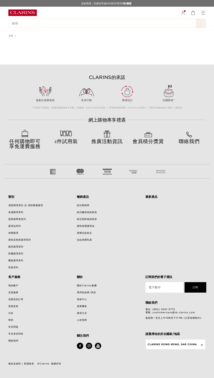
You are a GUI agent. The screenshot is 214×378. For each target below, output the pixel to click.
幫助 (10, 319)
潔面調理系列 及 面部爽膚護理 (25, 205)
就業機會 (82, 306)
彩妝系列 (13, 267)
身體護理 (13, 232)
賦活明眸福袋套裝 (87, 219)
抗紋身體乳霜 (84, 239)
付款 (10, 313)
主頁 (10, 35)
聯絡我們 (13, 340)
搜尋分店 (82, 313)
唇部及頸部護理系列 (19, 239)
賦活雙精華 (83, 205)
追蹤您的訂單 (15, 299)
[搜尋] (102, 23)
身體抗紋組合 (84, 232)
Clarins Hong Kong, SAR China (172, 344)
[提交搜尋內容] (201, 23)
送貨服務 (13, 292)
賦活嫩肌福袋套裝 (87, 212)
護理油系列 (14, 226)
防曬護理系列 (15, 253)
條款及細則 (14, 363)
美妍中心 (82, 299)
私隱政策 (29, 363)
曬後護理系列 (15, 260)
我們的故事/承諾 (86, 292)
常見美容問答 (15, 333)
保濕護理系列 (15, 212)
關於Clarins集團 (87, 285)
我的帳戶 (13, 285)
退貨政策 (13, 306)
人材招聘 (82, 319)
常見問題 (13, 326)
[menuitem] (183, 12)
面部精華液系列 (17, 219)
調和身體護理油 (85, 226)
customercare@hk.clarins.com (173, 312)
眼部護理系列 (15, 246)
